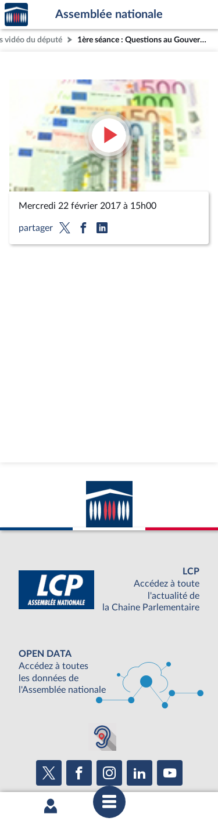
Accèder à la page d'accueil (16, 14)
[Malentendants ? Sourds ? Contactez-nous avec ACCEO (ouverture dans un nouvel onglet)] (102, 737)
